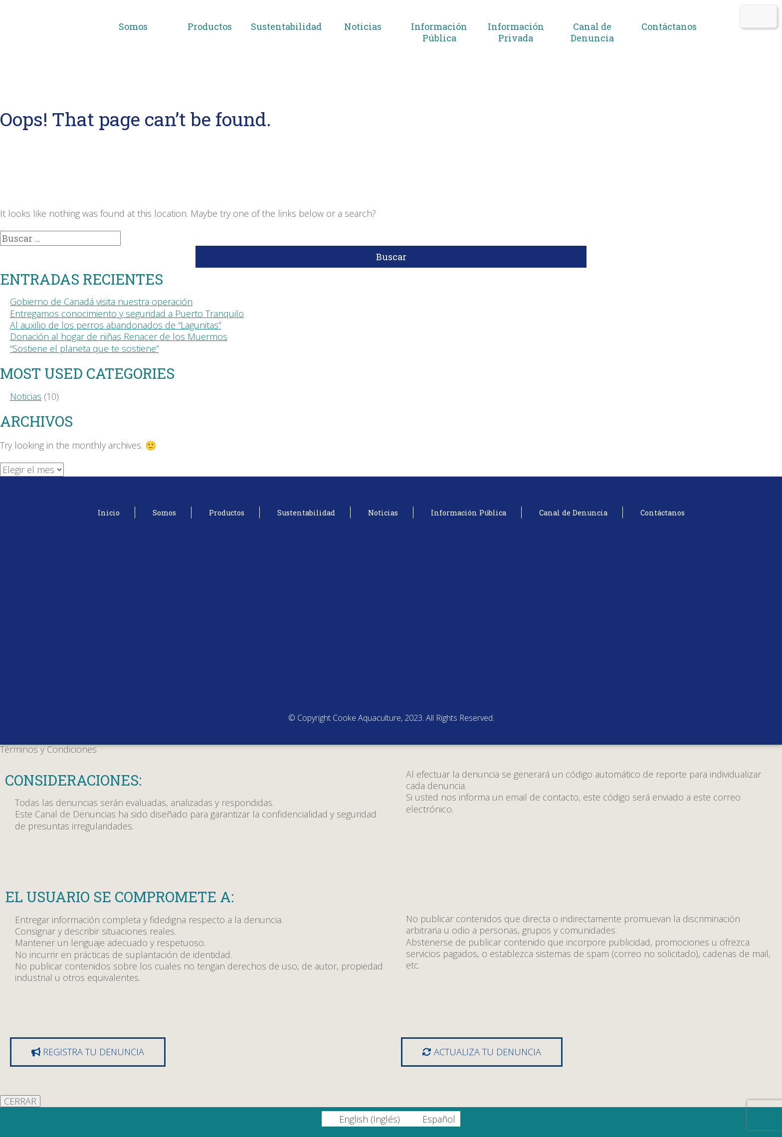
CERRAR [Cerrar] (20, 1101)
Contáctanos (669, 26)
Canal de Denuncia (592, 32)
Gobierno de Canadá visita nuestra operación (101, 302)
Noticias (363, 26)
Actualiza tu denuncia (481, 1052)
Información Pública (439, 32)
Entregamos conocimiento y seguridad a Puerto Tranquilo (127, 314)
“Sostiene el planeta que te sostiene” (84, 348)
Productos (210, 26)
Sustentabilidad (286, 26)
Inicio (109, 512)
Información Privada (516, 32)
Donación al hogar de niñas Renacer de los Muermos (118, 336)
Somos (133, 26)
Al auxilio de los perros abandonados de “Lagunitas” (115, 325)
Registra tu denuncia (87, 1052)
